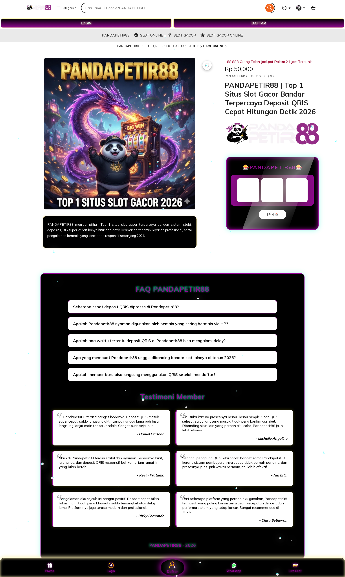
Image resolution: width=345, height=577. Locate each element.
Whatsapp (233, 567)
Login (111, 567)
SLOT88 (193, 46)
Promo (49, 567)
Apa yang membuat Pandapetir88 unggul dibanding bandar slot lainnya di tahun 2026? (154, 357)
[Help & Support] (286, 8)
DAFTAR (258, 23)
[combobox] (172, 8)
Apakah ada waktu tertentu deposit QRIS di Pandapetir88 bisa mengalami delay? (149, 340)
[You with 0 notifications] (301, 8)
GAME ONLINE (213, 46)
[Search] (269, 8)
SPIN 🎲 (272, 214)
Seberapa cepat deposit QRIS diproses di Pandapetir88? (126, 306)
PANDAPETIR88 (129, 46)
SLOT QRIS (152, 46)
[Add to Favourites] (207, 65)
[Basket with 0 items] (313, 8)
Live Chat (295, 567)
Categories (66, 8)
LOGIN (86, 23)
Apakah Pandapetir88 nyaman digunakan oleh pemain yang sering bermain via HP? (150, 323)
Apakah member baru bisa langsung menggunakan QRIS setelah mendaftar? (144, 374)
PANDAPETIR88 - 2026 (172, 545)
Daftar (172, 567)
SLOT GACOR (174, 46)
